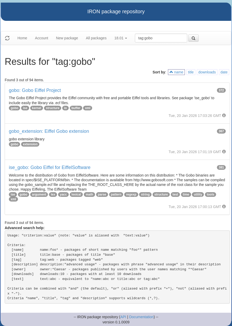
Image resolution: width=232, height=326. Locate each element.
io (65, 108)
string (145, 194)
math (89, 194)
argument (39, 194)
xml (87, 108)
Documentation (141, 317)
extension (30, 144)
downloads (207, 72)
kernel (36, 108)
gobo (14, 108)
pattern (116, 194)
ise (25, 108)
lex (53, 194)
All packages (96, 38)
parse (102, 194)
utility (198, 194)
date (224, 72)
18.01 (120, 38)
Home (22, 38)
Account (41, 38)
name (176, 72)
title (191, 72)
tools (210, 194)
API (123, 317)
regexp (131, 194)
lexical (76, 194)
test (175, 194)
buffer (76, 108)
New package (67, 38)
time (186, 194)
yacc (63, 194)
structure (52, 108)
